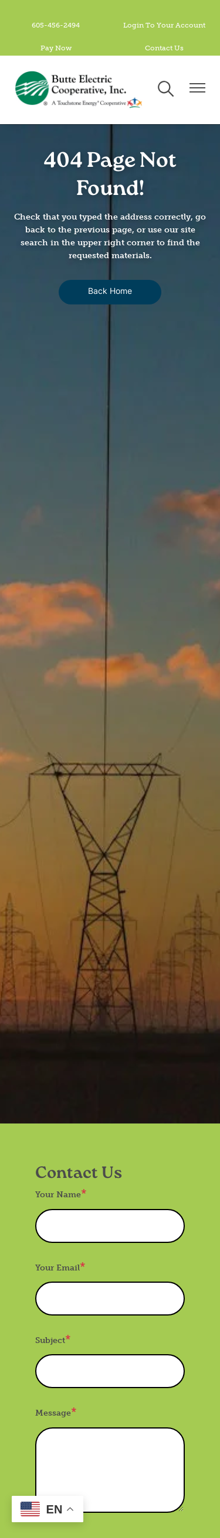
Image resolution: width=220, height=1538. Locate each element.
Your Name (58, 1195)
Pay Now (56, 48)
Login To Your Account (164, 25)
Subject (50, 1340)
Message (53, 1413)
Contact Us (164, 48)
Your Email (57, 1268)
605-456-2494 (56, 25)
